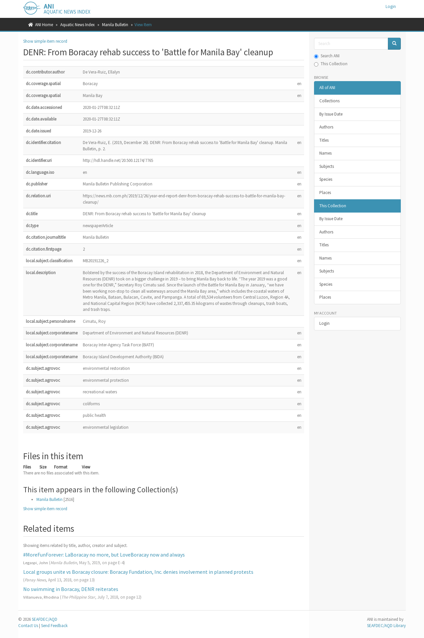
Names (325, 153)
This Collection (330, 64)
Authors (326, 127)
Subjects (326, 166)
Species (325, 179)
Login (324, 323)
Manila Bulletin (115, 24)
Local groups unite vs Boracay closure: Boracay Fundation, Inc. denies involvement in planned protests (138, 571)
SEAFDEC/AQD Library (386, 625)
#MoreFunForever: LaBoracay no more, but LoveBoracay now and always (104, 554)
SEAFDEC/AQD (44, 619)
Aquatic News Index (77, 24)
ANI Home (44, 24)
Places (325, 192)
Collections (329, 101)
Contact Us (28, 625)
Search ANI (327, 56)
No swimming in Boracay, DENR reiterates (70, 589)
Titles (324, 140)
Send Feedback (54, 625)
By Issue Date (331, 114)
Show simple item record (45, 41)
